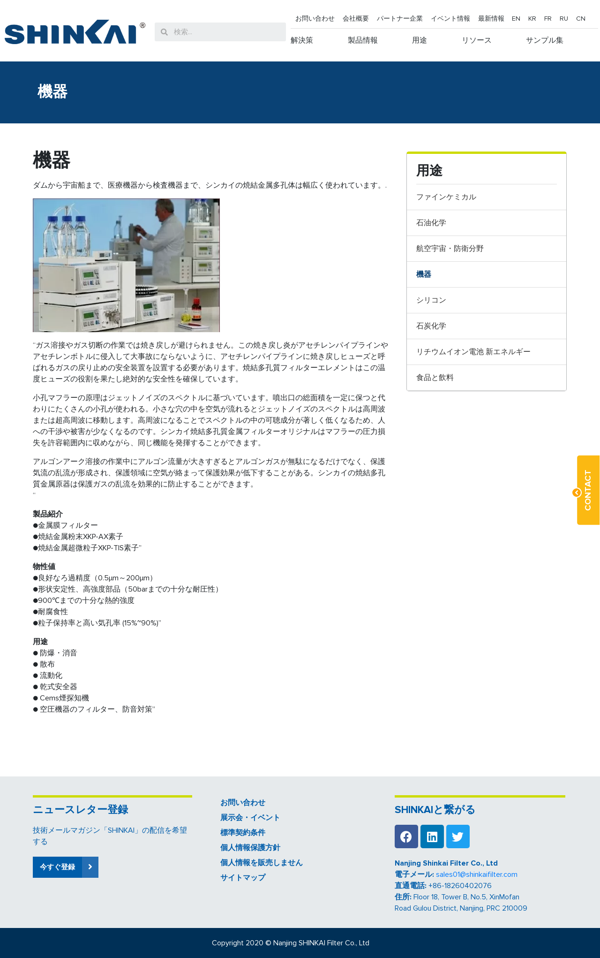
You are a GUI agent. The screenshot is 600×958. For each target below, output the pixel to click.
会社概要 (356, 19)
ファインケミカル (446, 197)
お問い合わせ (315, 19)
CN (580, 19)
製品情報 (363, 40)
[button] (65, 867)
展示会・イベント (250, 817)
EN (516, 19)
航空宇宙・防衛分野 (450, 248)
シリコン (431, 300)
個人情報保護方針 (250, 847)
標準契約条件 (242, 832)
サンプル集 (544, 40)
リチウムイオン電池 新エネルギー (473, 352)
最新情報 (491, 19)
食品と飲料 (435, 377)
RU (564, 19)
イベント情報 (450, 19)
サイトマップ (242, 877)
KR (532, 19)
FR (548, 19)
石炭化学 (431, 326)
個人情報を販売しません (261, 862)
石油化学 (431, 223)
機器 (423, 274)
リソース (477, 40)
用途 (419, 40)
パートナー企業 (400, 19)
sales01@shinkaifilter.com (477, 874)
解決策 (302, 40)
